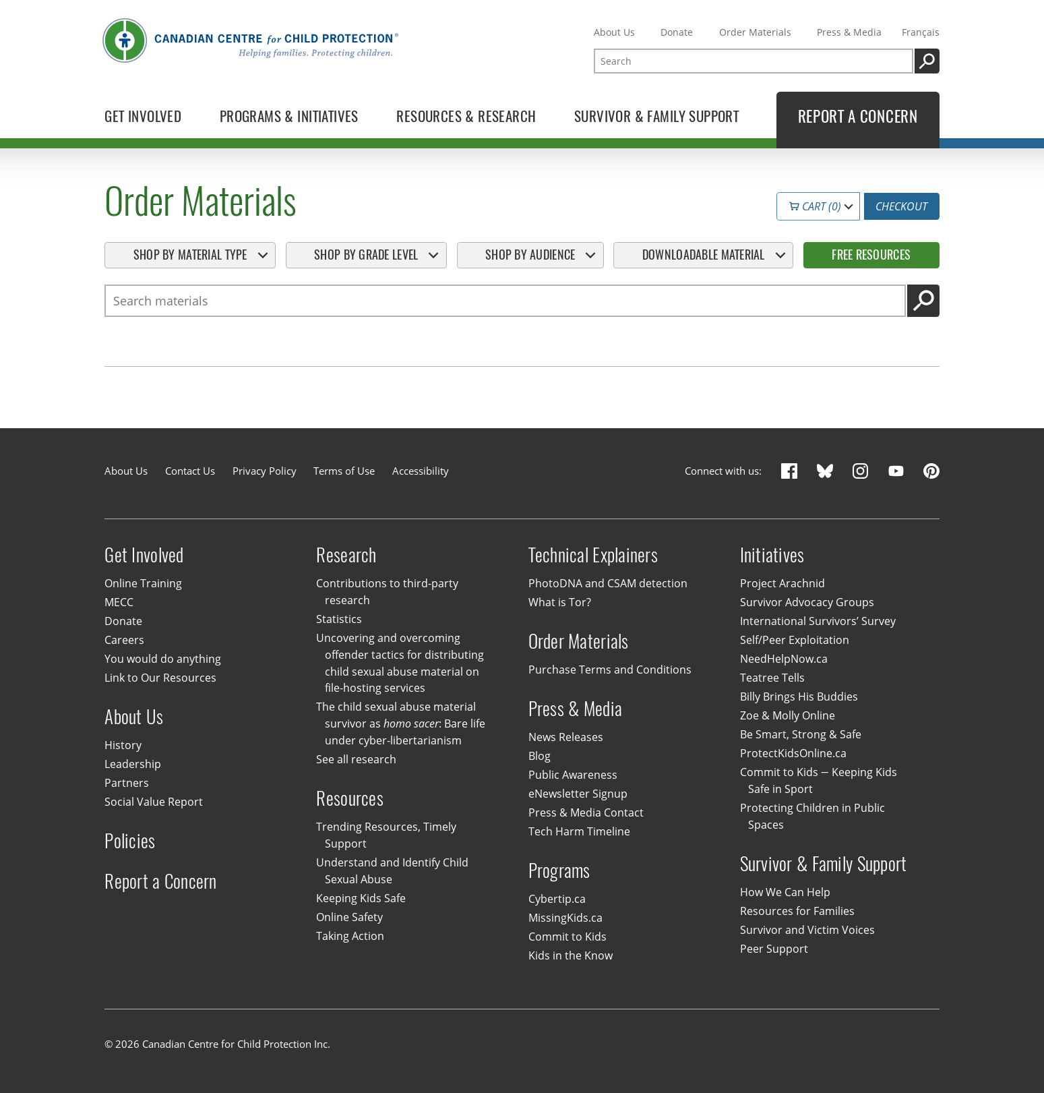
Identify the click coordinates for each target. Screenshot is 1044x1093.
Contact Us (190, 470)
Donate (677, 32)
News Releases (565, 737)
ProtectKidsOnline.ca (793, 753)
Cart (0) (815, 206)
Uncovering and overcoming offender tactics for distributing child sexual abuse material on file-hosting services (399, 663)
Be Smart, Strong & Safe (800, 734)
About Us (614, 32)
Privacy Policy (265, 470)
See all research (356, 759)
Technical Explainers (593, 554)
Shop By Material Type (190, 254)
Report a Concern (160, 880)
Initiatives (772, 554)
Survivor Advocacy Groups (807, 602)
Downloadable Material (703, 254)
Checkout (901, 206)
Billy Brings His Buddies (799, 696)
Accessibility (420, 470)
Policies (129, 840)
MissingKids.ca (565, 917)
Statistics (339, 619)
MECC (118, 602)
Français (921, 32)
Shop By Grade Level (366, 254)
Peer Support (774, 948)
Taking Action (350, 935)
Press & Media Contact (586, 812)
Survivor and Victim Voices (807, 929)
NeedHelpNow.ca (784, 658)
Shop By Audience (530, 254)
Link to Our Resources (160, 677)
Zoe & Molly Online (787, 715)
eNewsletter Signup (577, 793)
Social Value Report (153, 801)
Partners (126, 782)
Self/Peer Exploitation (794, 639)
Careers (124, 639)
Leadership (132, 764)
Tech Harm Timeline (579, 831)
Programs (559, 870)
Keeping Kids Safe (361, 898)
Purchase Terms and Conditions (610, 669)
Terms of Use (344, 470)
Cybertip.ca (557, 898)
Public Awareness (572, 774)
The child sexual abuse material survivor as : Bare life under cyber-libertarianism (400, 724)
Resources (349, 798)
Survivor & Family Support (823, 863)
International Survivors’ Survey (818, 621)
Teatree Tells (772, 677)
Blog (539, 755)
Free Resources (871, 254)
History (123, 745)
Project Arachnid (782, 583)
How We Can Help (785, 892)
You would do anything (162, 658)
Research (346, 554)
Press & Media (849, 32)
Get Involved (143, 554)
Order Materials (755, 32)
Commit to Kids (567, 936)
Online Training (143, 583)
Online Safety (349, 917)
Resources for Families (797, 911)
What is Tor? (559, 602)
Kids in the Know (570, 955)
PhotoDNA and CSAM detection (607, 583)
